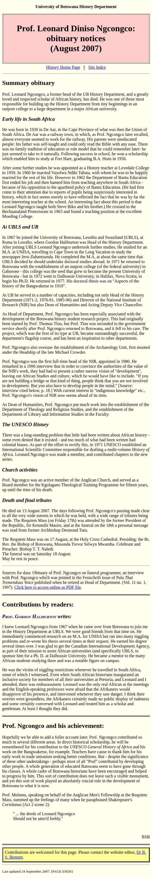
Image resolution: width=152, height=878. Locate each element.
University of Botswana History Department (76, 6)
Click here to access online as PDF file (47, 587)
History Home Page (63, 67)
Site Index (97, 67)
